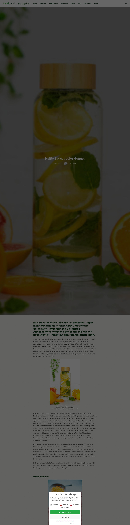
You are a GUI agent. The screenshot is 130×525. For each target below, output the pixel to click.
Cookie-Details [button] (56, 522)
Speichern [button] (65, 517)
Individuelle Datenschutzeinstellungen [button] (65, 520)
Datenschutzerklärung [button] (66, 522)
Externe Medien (64, 507)
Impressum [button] (74, 522)
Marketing (74, 504)
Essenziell (54, 504)
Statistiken (64, 504)
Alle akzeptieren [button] (65, 512)
